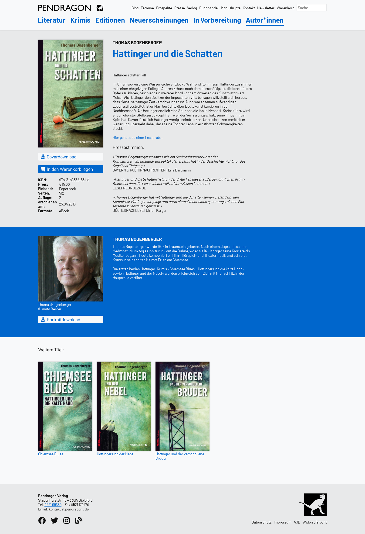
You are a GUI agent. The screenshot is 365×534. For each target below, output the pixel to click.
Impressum (282, 522)
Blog (135, 8)
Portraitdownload (60, 319)
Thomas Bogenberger (137, 42)
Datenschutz (261, 522)
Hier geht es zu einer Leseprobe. (137, 137)
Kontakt (249, 8)
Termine (147, 8)
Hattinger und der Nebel (115, 454)
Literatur (52, 20)
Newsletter (265, 8)
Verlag (192, 8)
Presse (179, 8)
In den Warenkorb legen (66, 169)
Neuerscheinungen (159, 20)
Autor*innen (265, 20)
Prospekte (164, 8)
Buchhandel (209, 8)
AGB (297, 522)
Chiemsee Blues (50, 454)
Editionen (110, 20)
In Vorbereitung (217, 20)
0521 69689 (52, 504)
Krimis (80, 20)
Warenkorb (285, 8)
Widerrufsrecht (315, 522)
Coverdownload (58, 156)
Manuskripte (230, 8)
